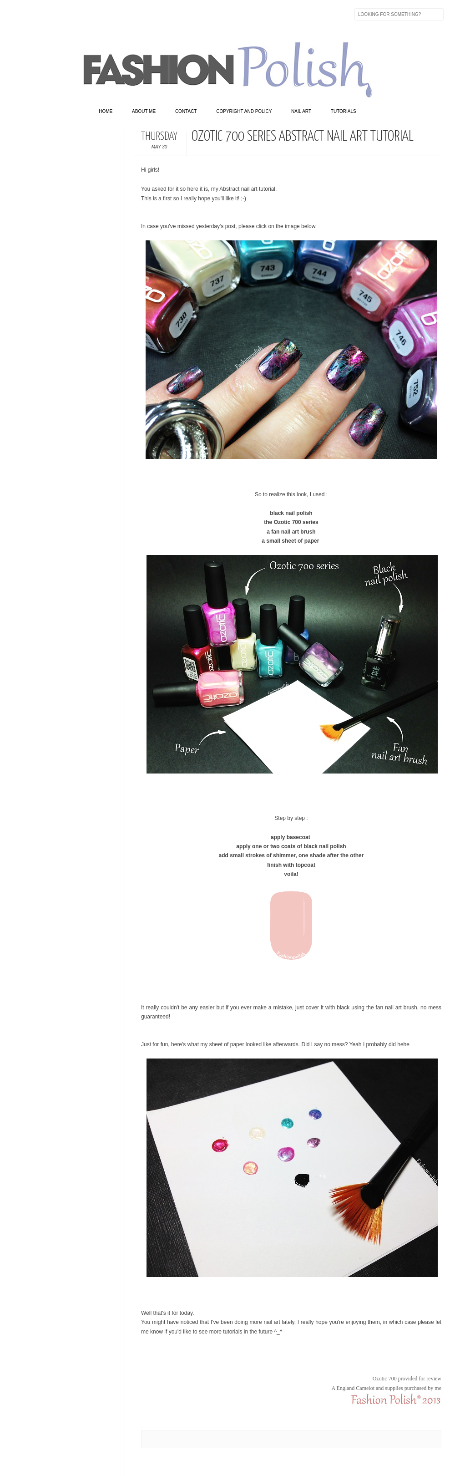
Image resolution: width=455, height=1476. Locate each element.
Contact (186, 111)
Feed (171, 14)
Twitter (37, 14)
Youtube (95, 14)
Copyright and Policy (244, 111)
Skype (152, 14)
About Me (144, 111)
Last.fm (133, 14)
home (105, 111)
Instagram (76, 14)
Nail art (301, 111)
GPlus (114, 14)
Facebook (18, 14)
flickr (57, 14)
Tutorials (343, 111)
